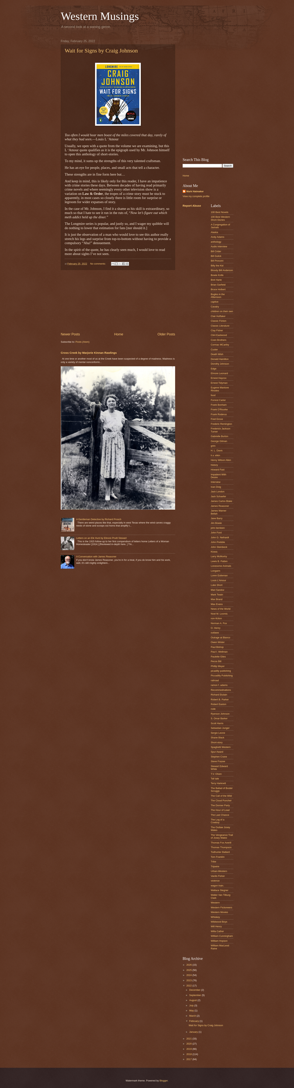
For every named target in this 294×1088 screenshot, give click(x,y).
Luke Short (216, 585)
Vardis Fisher (218, 876)
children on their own (222, 311)
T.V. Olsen (216, 773)
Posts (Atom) (82, 341)
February (194, 1021)
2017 (189, 1059)
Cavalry (215, 306)
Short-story (217, 742)
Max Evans (217, 604)
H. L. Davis (217, 450)
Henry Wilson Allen (221, 460)
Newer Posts (70, 334)
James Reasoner (220, 506)
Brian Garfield (218, 284)
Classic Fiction (218, 320)
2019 (189, 1049)
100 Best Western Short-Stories (220, 218)
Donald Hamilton (220, 359)
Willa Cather (217, 931)
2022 (189, 985)
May (191, 1010)
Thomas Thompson (221, 847)
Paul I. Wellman (219, 651)
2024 (189, 975)
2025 (189, 970)
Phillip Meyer (218, 666)
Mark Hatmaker (195, 191)
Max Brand (216, 599)
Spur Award (217, 751)
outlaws (215, 632)
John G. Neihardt (220, 537)
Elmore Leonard (219, 373)
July (191, 1005)
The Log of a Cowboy (217, 821)
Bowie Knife (217, 275)
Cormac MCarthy (220, 344)
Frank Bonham (218, 404)
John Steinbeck (219, 547)
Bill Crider (216, 251)
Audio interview (219, 246)
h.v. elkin (215, 455)
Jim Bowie (216, 523)
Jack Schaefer (218, 496)
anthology (216, 241)
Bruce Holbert (218, 289)
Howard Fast (217, 469)
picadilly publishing (221, 670)
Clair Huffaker (218, 316)
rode (213, 708)
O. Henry (215, 628)
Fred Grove (217, 419)
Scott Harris (217, 723)
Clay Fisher (217, 330)
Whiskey (215, 917)
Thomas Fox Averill (221, 842)
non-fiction (216, 618)
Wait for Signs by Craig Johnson (101, 50)
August (193, 1000)
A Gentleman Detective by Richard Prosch (98, 519)
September (195, 995)
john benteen (218, 527)
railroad (215, 680)
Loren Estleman (219, 575)
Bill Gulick (216, 256)
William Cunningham (222, 936)
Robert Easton (218, 704)
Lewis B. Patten (219, 561)
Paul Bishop (217, 647)
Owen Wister (218, 642)
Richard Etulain (219, 694)
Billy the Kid (217, 265)
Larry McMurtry (219, 556)
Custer (214, 349)
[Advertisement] (118, 301)
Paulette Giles (218, 656)
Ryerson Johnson (220, 713)
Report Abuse (192, 205)
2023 (189, 980)
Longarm (215, 570)
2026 (189, 964)
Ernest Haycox (218, 378)
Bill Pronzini (217, 260)
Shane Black (217, 737)
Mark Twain (217, 594)
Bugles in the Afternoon (218, 295)
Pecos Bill (216, 661)
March (192, 1015)
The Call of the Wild (221, 795)
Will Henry (216, 926)
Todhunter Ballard (220, 852)
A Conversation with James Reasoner (96, 556)
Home (118, 334)
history (214, 465)
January (193, 1031)
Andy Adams (217, 237)
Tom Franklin (218, 856)
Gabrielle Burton (219, 436)
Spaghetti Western (221, 747)
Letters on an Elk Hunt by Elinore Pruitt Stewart (101, 538)
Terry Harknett (218, 783)
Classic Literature (220, 325)
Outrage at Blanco (220, 637)
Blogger (164, 1080)
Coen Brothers (218, 340)
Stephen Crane (219, 756)
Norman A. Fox (219, 623)
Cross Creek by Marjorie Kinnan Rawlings (89, 352)
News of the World (220, 608)
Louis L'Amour (218, 580)
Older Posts (166, 334)
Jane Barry (216, 518)
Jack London (217, 491)
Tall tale (215, 778)
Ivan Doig (216, 486)
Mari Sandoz (217, 589)
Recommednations (221, 690)
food (213, 395)
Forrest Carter (218, 400)
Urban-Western (219, 871)
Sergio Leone (218, 732)
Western (215, 902)
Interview (215, 482)
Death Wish (217, 354)
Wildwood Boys (219, 921)
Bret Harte (216, 279)
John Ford (216, 532)
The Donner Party (220, 805)
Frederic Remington (221, 423)
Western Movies (219, 912)
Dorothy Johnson (220, 363)
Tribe (213, 861)
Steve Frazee (218, 761)
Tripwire (215, 866)
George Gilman (219, 441)
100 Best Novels (219, 212)
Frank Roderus (219, 414)
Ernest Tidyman (219, 382)
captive (214, 301)
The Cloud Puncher (221, 800)
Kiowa (214, 551)
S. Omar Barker (219, 718)
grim (213, 445)
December (195, 990)
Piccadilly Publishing (222, 675)
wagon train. (217, 885)
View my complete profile (196, 196)
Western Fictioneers (221, 907)
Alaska (214, 232)
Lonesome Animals (221, 566)
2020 (189, 1043)
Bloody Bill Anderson (222, 270)
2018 (189, 1054)
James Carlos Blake (221, 501)
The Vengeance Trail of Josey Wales (222, 836)
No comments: (98, 263)
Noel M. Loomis (219, 613)
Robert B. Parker (220, 699)
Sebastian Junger (220, 728)
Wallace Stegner (219, 890)
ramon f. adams (219, 685)
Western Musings (100, 16)
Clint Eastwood (219, 335)
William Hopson (219, 940)
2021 (189, 1038)
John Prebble (218, 542)
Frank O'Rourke (219, 409)
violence (215, 880)
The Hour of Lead (220, 810)
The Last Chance (220, 815)
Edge (213, 368)
